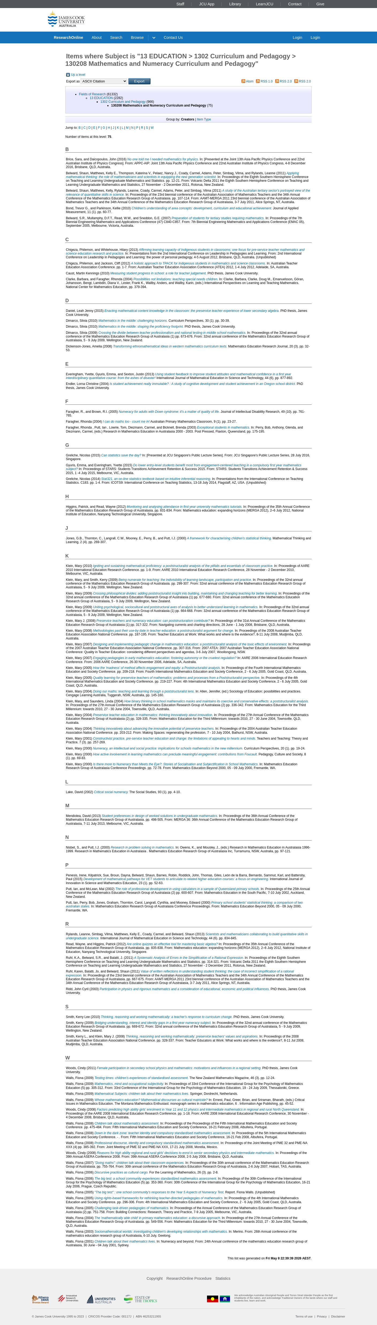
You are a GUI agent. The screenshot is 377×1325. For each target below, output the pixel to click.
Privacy (322, 1316)
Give (320, 4)
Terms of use (303, 1316)
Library (235, 4)
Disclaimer (338, 1316)
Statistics (222, 1278)
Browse (137, 37)
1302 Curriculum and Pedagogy (123, 102)
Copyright (155, 1278)
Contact (294, 4)
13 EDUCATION (101, 98)
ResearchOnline (68, 37)
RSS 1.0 (267, 81)
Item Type (204, 119)
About (97, 37)
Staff (180, 4)
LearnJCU (264, 4)
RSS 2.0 (286, 81)
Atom (250, 81)
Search (116, 37)
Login (297, 37)
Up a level (78, 75)
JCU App (206, 4)
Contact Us (173, 37)
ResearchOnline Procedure (189, 1278)
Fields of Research (92, 94)
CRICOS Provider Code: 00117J (109, 1316)
